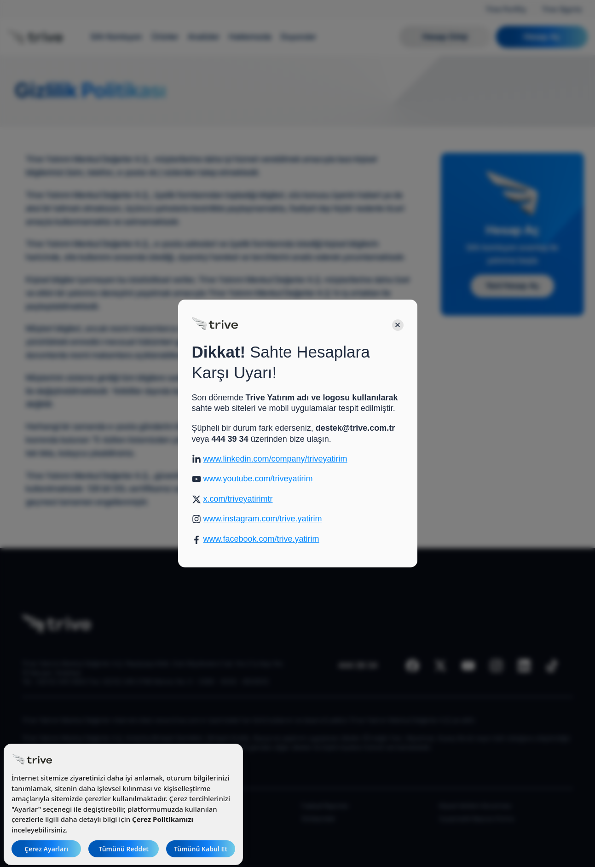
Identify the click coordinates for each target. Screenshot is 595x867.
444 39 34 (230, 439)
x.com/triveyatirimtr (238, 498)
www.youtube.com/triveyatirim (258, 478)
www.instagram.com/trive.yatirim (262, 518)
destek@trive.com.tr (355, 428)
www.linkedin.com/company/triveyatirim (275, 458)
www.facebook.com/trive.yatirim (261, 538)
